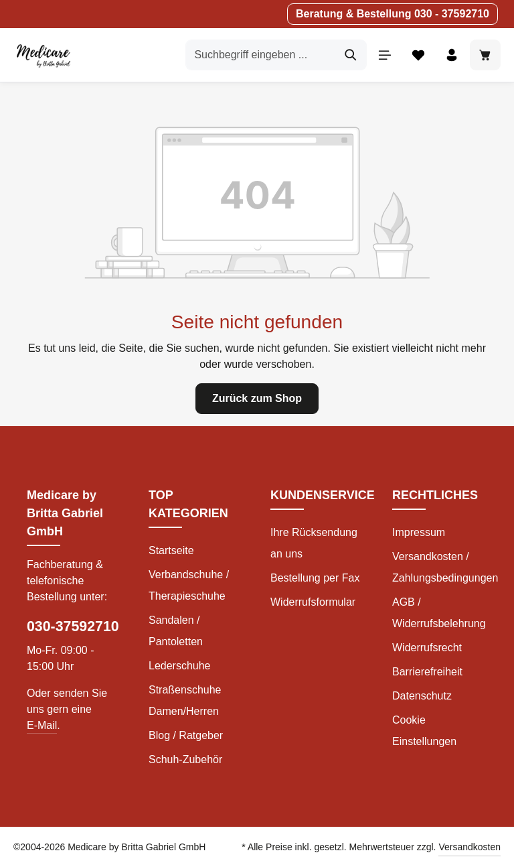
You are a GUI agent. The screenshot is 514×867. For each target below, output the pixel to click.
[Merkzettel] (418, 55)
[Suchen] (351, 55)
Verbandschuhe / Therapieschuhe (189, 585)
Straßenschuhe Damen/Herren (185, 700)
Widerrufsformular (312, 602)
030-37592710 (73, 626)
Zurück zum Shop (257, 398)
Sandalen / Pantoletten (176, 630)
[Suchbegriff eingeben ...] (260, 55)
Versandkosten (469, 847)
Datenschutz (422, 696)
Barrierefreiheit (427, 671)
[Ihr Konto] (451, 55)
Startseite (171, 550)
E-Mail (42, 725)
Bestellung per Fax (314, 578)
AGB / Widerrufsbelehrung (439, 612)
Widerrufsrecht (427, 647)
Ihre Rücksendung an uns (313, 543)
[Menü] (384, 55)
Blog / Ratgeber (186, 735)
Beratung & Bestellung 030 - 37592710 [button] (392, 13)
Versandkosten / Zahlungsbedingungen (445, 567)
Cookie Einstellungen (424, 730)
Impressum (418, 532)
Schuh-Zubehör (185, 759)
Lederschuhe (180, 665)
